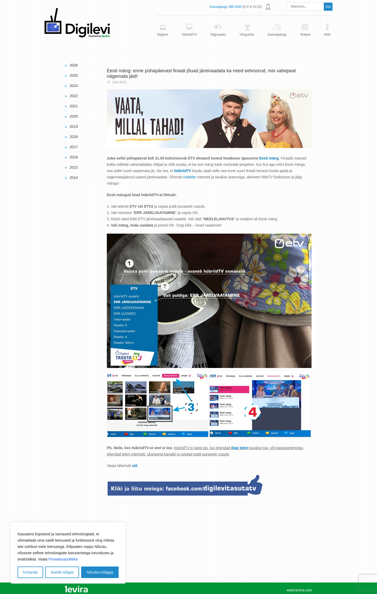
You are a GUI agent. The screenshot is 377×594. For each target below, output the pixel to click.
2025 (74, 75)
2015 (74, 167)
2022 (74, 96)
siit (134, 466)
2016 (74, 157)
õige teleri (239, 448)
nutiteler (189, 177)
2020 (74, 116)
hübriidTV (182, 171)
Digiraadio (218, 34)
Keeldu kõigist (62, 572)
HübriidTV (189, 34)
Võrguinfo (247, 34)
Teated (305, 34)
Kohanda (30, 572)
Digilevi (162, 34)
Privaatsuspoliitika (63, 559)
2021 (74, 106)
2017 (74, 147)
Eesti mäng (269, 158)
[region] (68, 553)
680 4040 (235, 7)
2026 (74, 65)
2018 (74, 137)
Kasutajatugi (277, 34)
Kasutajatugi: (219, 7)
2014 (74, 177)
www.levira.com (299, 590)
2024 (74, 86)
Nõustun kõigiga (100, 572)
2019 (74, 126)
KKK (327, 34)
